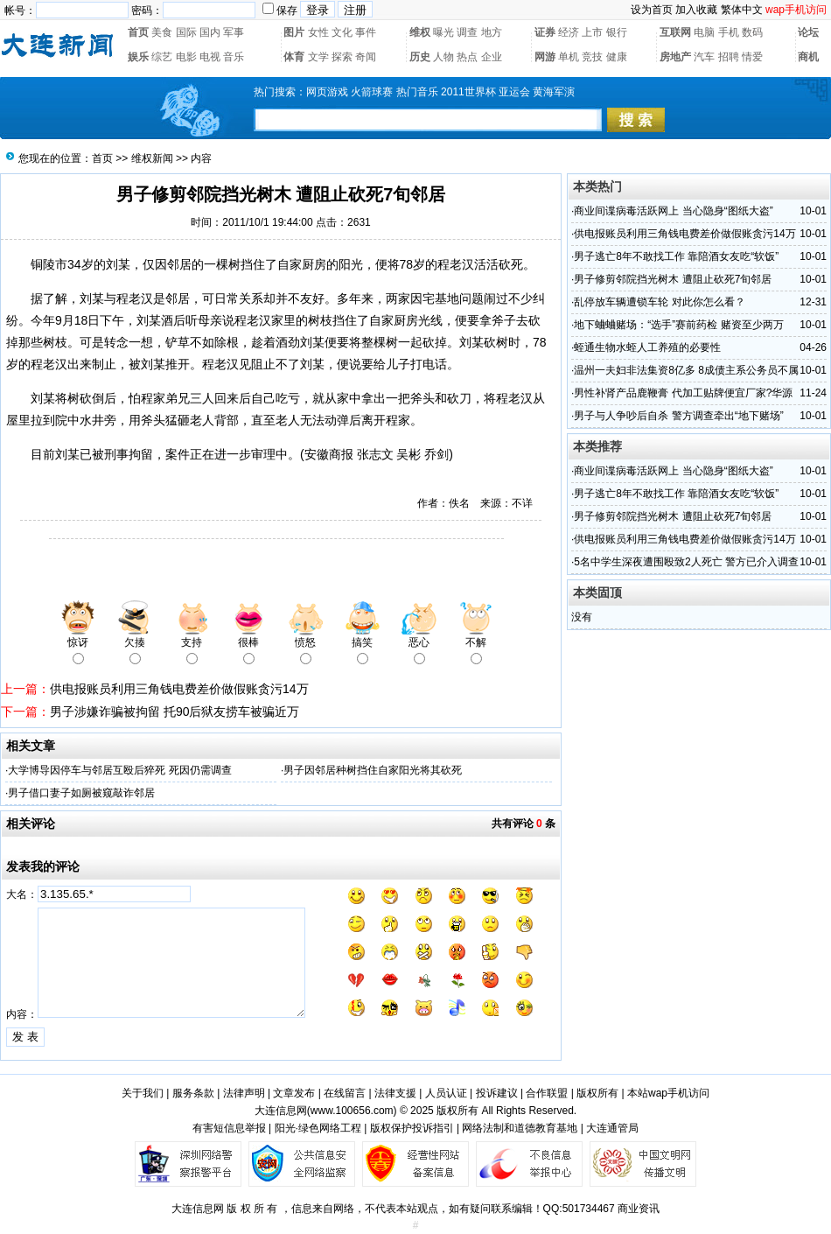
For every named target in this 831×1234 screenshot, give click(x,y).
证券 (544, 32)
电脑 (704, 32)
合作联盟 (547, 1093)
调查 (467, 32)
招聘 (728, 57)
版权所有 (597, 1093)
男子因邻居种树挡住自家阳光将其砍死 (372, 770)
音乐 (233, 57)
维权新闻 (152, 158)
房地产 (675, 57)
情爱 (752, 57)
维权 (419, 32)
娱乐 (138, 57)
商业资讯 (639, 1208)
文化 (342, 32)
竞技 (592, 57)
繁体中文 (742, 10)
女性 (318, 32)
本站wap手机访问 (668, 1093)
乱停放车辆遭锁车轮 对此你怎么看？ (659, 302)
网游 (544, 57)
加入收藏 (696, 10)
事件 (365, 32)
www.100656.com (352, 1110)
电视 (209, 57)
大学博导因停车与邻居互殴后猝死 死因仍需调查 (119, 770)
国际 (186, 32)
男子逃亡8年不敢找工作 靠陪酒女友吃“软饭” (676, 256)
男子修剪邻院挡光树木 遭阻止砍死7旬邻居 (673, 279)
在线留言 (345, 1093)
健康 (616, 57)
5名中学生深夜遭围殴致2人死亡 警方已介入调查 (686, 562)
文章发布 (294, 1093)
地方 (491, 32)
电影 (186, 57)
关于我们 (143, 1093)
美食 (161, 32)
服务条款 (193, 1093)
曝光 (443, 32)
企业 (491, 57)
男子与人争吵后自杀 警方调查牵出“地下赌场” (678, 416)
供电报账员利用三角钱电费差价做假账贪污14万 (179, 689)
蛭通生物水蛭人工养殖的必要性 (647, 347)
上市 (592, 32)
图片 (293, 32)
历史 (419, 57)
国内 (209, 32)
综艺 (161, 57)
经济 (568, 32)
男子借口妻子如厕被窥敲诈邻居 (81, 793)
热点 (467, 57)
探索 (342, 57)
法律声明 (244, 1093)
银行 (616, 32)
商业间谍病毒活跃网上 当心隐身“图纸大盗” (673, 211)
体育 (293, 57)
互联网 (675, 32)
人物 (443, 57)
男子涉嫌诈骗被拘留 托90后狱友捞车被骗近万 (174, 712)
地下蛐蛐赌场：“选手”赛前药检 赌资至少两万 (678, 325)
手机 (728, 32)
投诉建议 (497, 1093)
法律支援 (395, 1093)
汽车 (704, 57)
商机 (808, 57)
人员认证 (446, 1093)
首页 (138, 32)
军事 (233, 32)
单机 (568, 57)
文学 (318, 57)
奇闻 (365, 57)
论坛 (808, 32)
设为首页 (652, 10)
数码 (752, 32)
